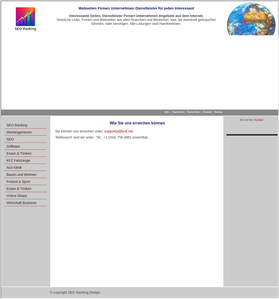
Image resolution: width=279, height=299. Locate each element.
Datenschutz (193, 112)
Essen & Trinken (19, 153)
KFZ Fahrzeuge (18, 160)
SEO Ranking (17, 125)
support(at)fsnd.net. (119, 131)
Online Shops (17, 196)
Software (13, 146)
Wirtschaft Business (21, 203)
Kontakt (259, 120)
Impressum (178, 112)
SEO (10, 139)
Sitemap (218, 112)
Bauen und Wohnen (22, 175)
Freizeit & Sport (18, 182)
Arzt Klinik (14, 167)
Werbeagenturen (19, 132)
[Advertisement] (139, 72)
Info (167, 112)
